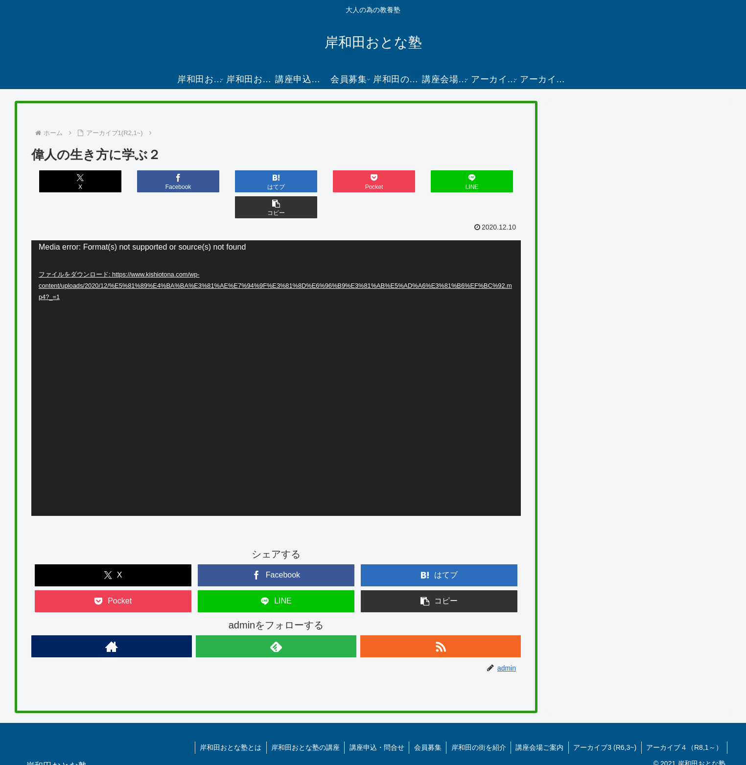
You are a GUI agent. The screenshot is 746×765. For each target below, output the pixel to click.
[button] (480, 181)
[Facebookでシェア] (154, 181)
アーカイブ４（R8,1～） (684, 721)
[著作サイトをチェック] (111, 620)
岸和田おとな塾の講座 (302, 721)
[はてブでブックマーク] (235, 181)
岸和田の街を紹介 (476, 721)
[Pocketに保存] (317, 181)
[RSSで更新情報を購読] (440, 620)
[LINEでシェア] (398, 181)
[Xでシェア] (72, 181)
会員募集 (425, 721)
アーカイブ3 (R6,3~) (604, 721)
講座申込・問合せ (374, 721)
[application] (276, 352)
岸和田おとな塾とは (226, 721)
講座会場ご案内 (538, 721)
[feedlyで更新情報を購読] (276, 620)
